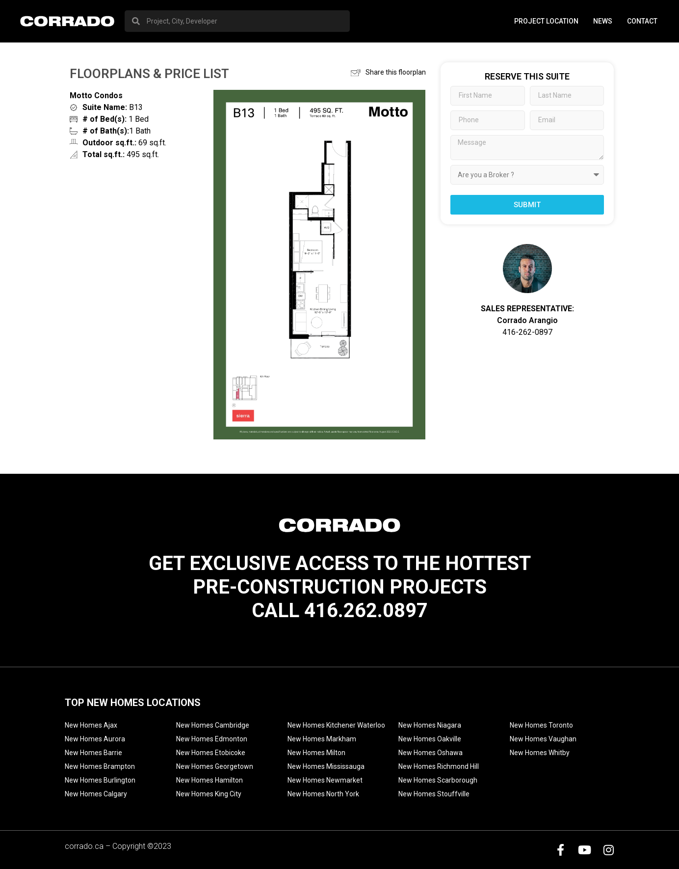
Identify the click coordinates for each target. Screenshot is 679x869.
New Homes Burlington (100, 780)
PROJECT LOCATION (546, 21)
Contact (642, 21)
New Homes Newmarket (325, 780)
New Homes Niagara (429, 725)
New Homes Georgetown (214, 766)
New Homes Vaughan (543, 739)
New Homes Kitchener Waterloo (336, 725)
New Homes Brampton (100, 766)
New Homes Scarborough (437, 780)
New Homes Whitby (540, 753)
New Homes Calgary (96, 794)
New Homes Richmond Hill (438, 766)
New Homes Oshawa (430, 753)
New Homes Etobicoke (210, 753)
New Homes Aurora (95, 739)
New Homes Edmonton (211, 739)
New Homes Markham (321, 739)
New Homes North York (323, 794)
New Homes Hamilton (209, 780)
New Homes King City (208, 794)
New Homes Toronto (541, 725)
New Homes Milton (316, 753)
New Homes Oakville (429, 739)
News (602, 21)
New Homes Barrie (93, 753)
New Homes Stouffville (434, 794)
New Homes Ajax (91, 725)
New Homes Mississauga (326, 766)
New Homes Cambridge (212, 725)
